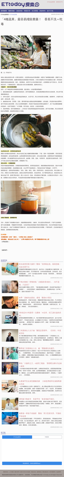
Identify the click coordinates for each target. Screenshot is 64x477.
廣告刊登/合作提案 (25, 472)
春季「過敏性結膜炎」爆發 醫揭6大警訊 (35, 298)
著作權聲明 (52, 472)
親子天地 (50, 11)
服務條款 (39, 472)
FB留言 (47, 437)
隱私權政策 (45, 472)
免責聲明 (58, 472)
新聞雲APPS (59, 2)
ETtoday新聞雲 (51, 2)
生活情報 (35, 11)
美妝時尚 (43, 11)
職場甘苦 (27, 11)
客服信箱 (33, 472)
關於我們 (17, 472)
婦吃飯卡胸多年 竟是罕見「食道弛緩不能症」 (37, 399)
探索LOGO (20, 4)
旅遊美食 (19, 11)
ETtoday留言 (17, 437)
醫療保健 (11, 11)
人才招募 (11, 472)
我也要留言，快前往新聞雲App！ (32, 463)
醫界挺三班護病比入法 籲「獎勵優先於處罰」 (37, 348)
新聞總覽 (4, 11)
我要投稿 (5, 472)
